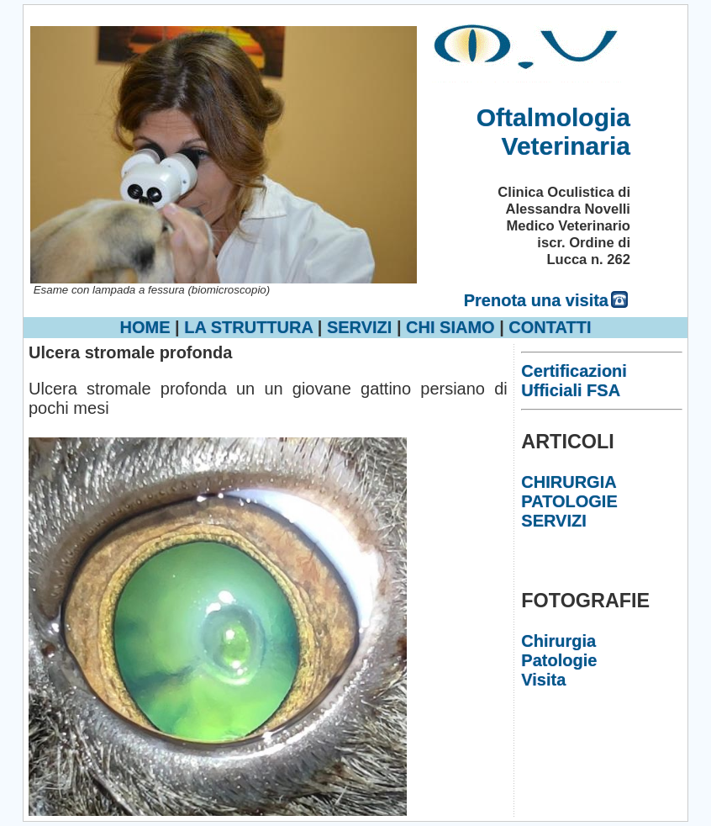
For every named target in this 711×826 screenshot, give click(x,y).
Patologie (559, 660)
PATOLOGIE (569, 501)
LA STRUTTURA (248, 327)
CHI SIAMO (450, 327)
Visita (543, 679)
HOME (145, 327)
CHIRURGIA (568, 482)
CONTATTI (549, 327)
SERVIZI (359, 327)
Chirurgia (558, 641)
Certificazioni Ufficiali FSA (574, 381)
